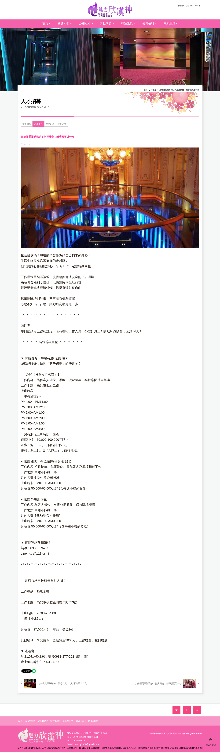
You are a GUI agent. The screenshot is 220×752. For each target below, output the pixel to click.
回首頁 (181, 5)
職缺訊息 (128, 23)
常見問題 (107, 23)
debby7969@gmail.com (87, 744)
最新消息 (171, 23)
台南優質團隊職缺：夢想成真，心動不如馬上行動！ (55, 683)
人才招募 (153, 90)
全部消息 (26, 123)
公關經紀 (86, 23)
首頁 (46, 23)
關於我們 (65, 23)
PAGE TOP (211, 741)
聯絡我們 (189, 5)
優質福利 (149, 23)
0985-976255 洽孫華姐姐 (85, 736)
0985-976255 (79, 740)
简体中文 (198, 5)
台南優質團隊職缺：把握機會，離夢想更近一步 (167, 683)
